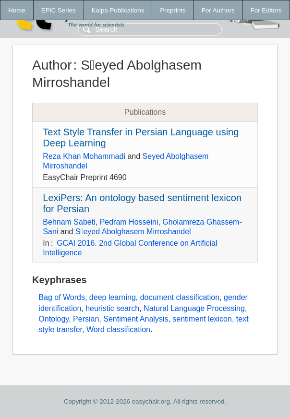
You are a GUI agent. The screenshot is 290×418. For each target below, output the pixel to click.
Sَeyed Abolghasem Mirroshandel (133, 231)
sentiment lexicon (202, 319)
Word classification (118, 329)
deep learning (112, 297)
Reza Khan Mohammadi (84, 156)
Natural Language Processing (194, 308)
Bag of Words (61, 297)
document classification (179, 297)
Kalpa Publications (118, 10)
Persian (86, 319)
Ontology (53, 319)
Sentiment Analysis (135, 319)
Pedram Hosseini (129, 222)
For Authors (218, 10)
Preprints (172, 10)
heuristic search (112, 308)
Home (16, 10)
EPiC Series (58, 10)
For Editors (266, 10)
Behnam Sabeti (69, 222)
